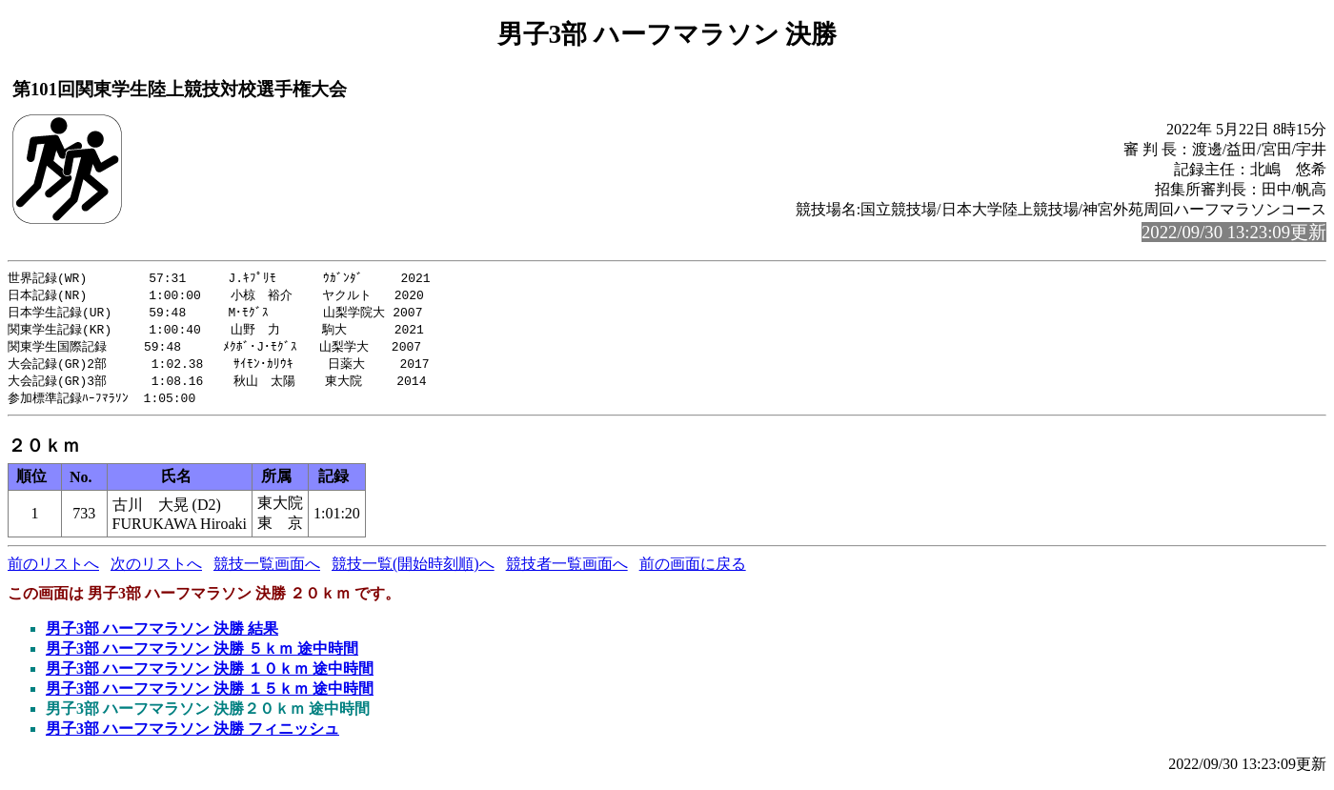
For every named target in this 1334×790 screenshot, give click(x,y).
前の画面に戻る (692, 571)
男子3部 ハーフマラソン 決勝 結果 (162, 636)
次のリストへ (156, 571)
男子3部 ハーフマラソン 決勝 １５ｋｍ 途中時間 (210, 696)
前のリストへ (53, 571)
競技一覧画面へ (266, 571)
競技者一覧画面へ (567, 571)
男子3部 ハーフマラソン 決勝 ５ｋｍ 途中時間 (202, 656)
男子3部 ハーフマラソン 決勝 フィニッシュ (192, 736)
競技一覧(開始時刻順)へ (413, 571)
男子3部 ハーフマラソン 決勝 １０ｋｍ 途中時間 (210, 676)
